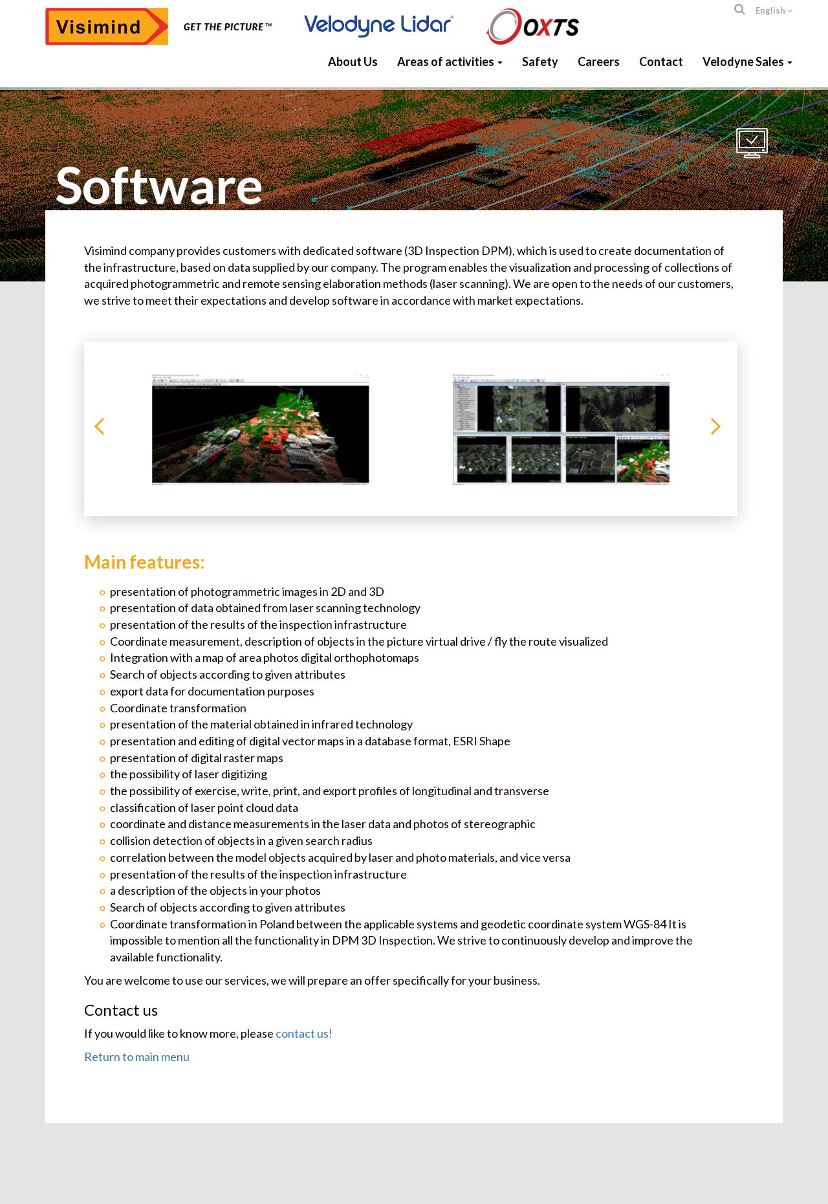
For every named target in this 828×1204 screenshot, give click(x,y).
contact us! (304, 1033)
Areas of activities (450, 62)
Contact (661, 62)
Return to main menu (137, 1056)
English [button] (774, 10)
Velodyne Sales (747, 62)
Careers (599, 62)
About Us (353, 62)
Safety (540, 62)
